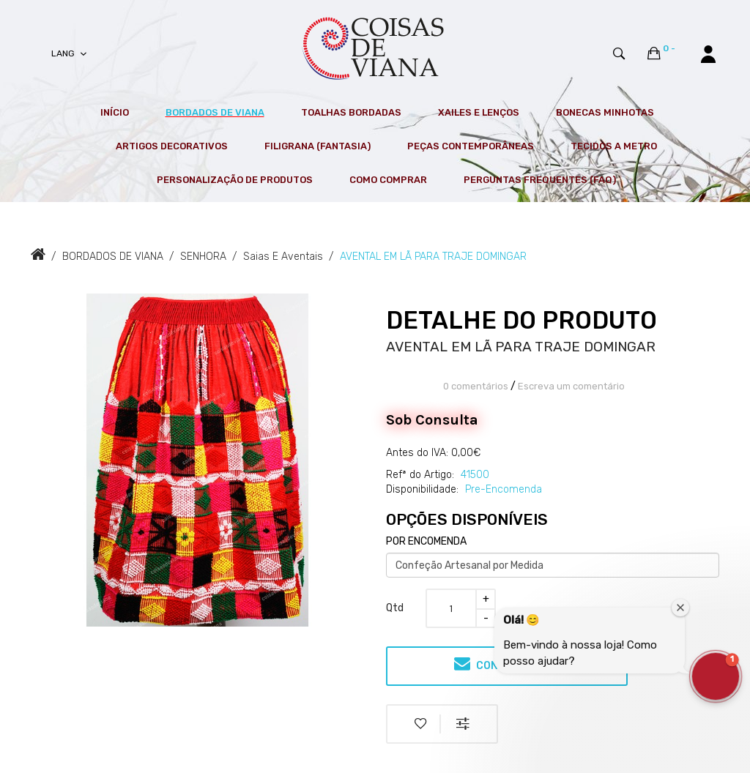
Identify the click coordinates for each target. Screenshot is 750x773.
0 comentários (475, 386)
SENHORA (203, 256)
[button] (715, 676)
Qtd (395, 608)
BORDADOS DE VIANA (112, 256)
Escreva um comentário (571, 386)
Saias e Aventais (283, 256)
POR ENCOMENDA (426, 541)
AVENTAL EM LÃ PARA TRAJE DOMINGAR (433, 256)
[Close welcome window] (680, 607)
